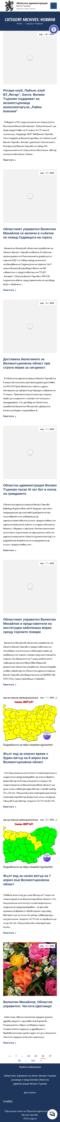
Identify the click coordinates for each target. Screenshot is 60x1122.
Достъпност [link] (30, 1092)
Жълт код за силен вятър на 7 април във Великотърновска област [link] (27, 880)
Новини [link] (30, 116)
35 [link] (35, 1056)
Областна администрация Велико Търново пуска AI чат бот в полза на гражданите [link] (30, 489)
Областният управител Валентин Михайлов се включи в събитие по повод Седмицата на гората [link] (29, 233)
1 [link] (16, 1056)
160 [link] (33, 1060)
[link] (54, 29)
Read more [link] (9, 160)
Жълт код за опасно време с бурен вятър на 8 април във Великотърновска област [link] (25, 758)
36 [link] (43, 1056)
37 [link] (50, 1056)
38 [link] (19, 1060)
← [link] (10, 1056)
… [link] (22, 1056)
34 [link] (28, 1056)
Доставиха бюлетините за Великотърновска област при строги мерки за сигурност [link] (26, 363)
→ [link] (41, 1060)
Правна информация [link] (30, 1067)
